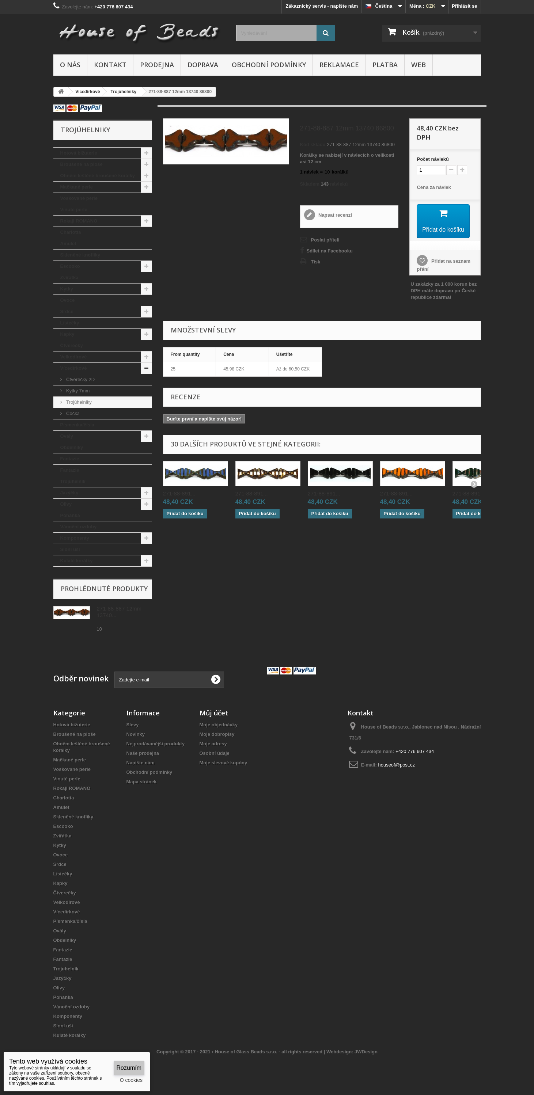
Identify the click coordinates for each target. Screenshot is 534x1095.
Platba (385, 64)
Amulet (68, 243)
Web (418, 64)
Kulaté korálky (76, 560)
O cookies (131, 1080)
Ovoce (67, 300)
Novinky (135, 734)
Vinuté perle (73, 209)
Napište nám (140, 762)
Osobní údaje (215, 753)
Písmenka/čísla (77, 424)
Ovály (66, 436)
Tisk (316, 262)
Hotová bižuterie (78, 153)
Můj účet (214, 712)
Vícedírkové (73, 368)
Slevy (132, 724)
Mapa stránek (141, 781)
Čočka (72, 413)
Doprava (203, 64)
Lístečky (69, 323)
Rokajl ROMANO (79, 221)
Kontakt (110, 64)
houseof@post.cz (396, 765)
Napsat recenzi (334, 215)
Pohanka (70, 515)
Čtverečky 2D (80, 379)
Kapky (67, 334)
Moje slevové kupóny (223, 762)
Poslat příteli (325, 240)
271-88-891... (179, 495)
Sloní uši (70, 549)
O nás (70, 64)
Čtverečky (71, 345)
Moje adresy (213, 743)
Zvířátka (69, 277)
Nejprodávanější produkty (155, 743)
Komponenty (74, 538)
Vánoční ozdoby (78, 526)
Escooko (70, 266)
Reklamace (339, 64)
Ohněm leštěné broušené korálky (97, 175)
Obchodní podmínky (269, 64)
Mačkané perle (76, 187)
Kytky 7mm (77, 390)
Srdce (66, 311)
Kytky (66, 289)
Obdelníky (71, 447)
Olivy (66, 504)
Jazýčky (69, 492)
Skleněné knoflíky (80, 255)
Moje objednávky (219, 724)
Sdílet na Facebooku (330, 251)
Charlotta (70, 232)
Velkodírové (73, 357)
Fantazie (69, 458)
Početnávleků (432, 159)
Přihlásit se (464, 6)
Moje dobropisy (217, 734)
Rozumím (129, 1068)
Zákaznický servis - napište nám (321, 6)
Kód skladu (313, 144)
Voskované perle (79, 198)
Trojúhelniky (78, 402)
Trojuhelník (73, 481)
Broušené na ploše (81, 164)
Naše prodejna (142, 753)
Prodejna (157, 64)
